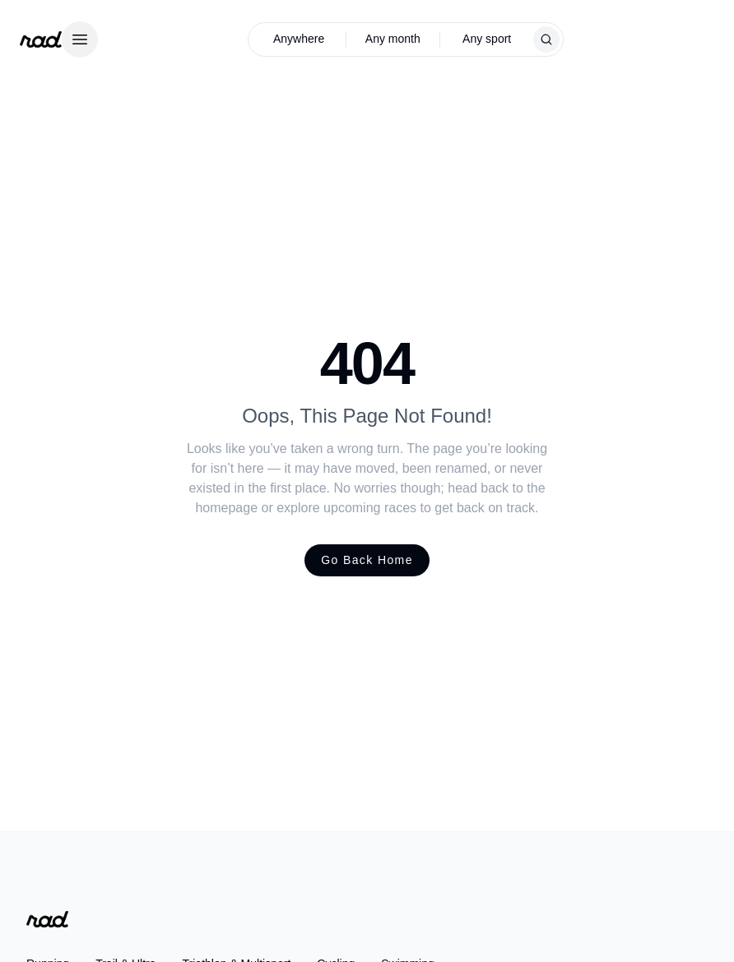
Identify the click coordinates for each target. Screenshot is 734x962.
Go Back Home (367, 560)
